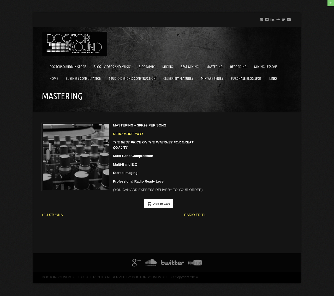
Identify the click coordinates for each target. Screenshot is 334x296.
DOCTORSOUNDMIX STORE (68, 67)
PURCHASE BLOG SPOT (246, 78)
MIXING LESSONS (265, 67)
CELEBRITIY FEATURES (178, 78)
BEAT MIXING (190, 67)
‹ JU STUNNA (52, 215)
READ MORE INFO (128, 134)
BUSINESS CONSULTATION (83, 78)
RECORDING (238, 67)
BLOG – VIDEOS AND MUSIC (112, 67)
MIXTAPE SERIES (212, 78)
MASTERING (214, 67)
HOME (54, 78)
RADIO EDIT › (195, 215)
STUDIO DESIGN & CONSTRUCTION (132, 78)
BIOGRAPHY (146, 67)
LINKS (273, 78)
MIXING (167, 67)
